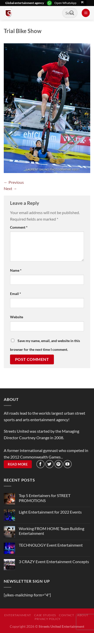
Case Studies (45, 615)
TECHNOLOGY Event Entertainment (51, 545)
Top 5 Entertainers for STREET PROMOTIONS (44, 498)
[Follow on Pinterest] (58, 464)
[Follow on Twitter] (49, 464)
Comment (19, 227)
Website (16, 317)
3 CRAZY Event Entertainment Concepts (54, 561)
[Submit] (72, 13)
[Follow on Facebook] (40, 464)
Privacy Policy (48, 619)
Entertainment (17, 615)
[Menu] (86, 13)
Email (15, 293)
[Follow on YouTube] (67, 464)
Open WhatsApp (65, 3)
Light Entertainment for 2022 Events (50, 512)
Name (16, 270)
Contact (66, 615)
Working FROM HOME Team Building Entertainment (51, 531)
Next (10, 188)
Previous (14, 182)
